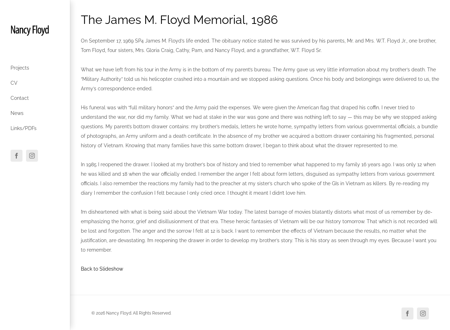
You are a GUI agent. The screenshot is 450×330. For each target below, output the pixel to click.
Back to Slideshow (102, 269)
